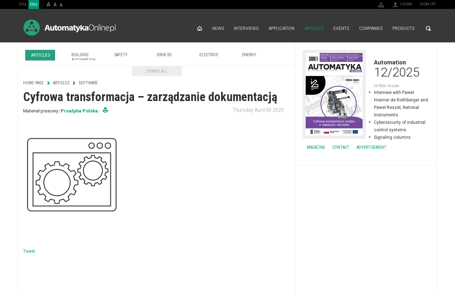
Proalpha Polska (79, 111)
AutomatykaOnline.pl (69, 28)
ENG (34, 4)
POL (23, 4)
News (218, 28)
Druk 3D (164, 54)
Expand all (156, 71)
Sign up (428, 4)
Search (428, 28)
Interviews (246, 28)
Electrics (208, 54)
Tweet (29, 251)
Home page (199, 28)
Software (88, 82)
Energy (249, 54)
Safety (121, 54)
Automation (366, 68)
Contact (340, 147)
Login (406, 4)
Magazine (316, 147)
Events (341, 28)
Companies (370, 28)
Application (281, 28)
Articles (313, 28)
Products (403, 28)
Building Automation (83, 57)
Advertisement (371, 147)
